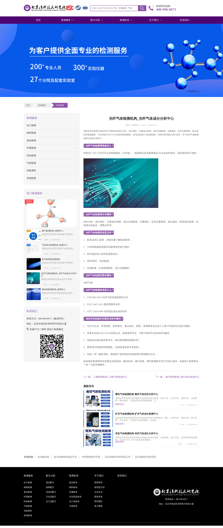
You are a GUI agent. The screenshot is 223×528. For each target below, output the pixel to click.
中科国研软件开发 (91, 457)
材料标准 (73, 487)
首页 (38, 20)
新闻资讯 (98, 482)
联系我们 (184, 20)
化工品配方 (51, 501)
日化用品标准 (75, 497)
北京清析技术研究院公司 (117, 457)
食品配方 (50, 482)
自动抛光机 (43, 457)
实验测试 (52, 170)
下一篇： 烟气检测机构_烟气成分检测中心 (177, 377)
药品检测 (52, 155)
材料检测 (52, 133)
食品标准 (73, 482)
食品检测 (52, 140)
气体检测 (60, 105)
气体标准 (73, 506)
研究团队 (98, 501)
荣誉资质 (98, 497)
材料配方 (50, 487)
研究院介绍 (99, 487)
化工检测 (52, 125)
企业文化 (98, 492)
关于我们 (153, 20)
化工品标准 (74, 501)
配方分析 (95, 20)
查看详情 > (120, 404)
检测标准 (124, 20)
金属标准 (73, 492)
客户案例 (98, 506)
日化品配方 (51, 497)
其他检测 (52, 178)
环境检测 (52, 148)
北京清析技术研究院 (145, 457)
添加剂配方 (51, 492)
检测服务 (66, 20)
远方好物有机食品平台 (65, 457)
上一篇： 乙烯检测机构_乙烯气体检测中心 (105, 377)
